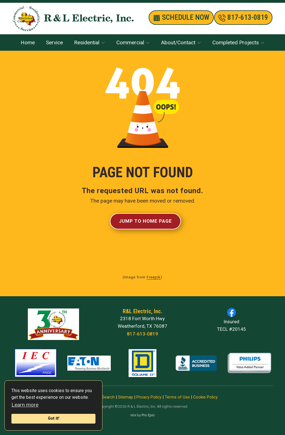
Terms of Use (177, 397)
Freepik (154, 277)
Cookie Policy (205, 397)
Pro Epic (148, 415)
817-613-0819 (142, 334)
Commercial (130, 42)
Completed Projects (235, 42)
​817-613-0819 (243, 17)
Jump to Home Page (145, 221)
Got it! (53, 418)
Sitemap (125, 397)
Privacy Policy (148, 397)
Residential (86, 42)
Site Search (104, 397)
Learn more (24, 405)
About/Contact (178, 42)
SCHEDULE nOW (181, 17)
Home (28, 42)
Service (54, 42)
